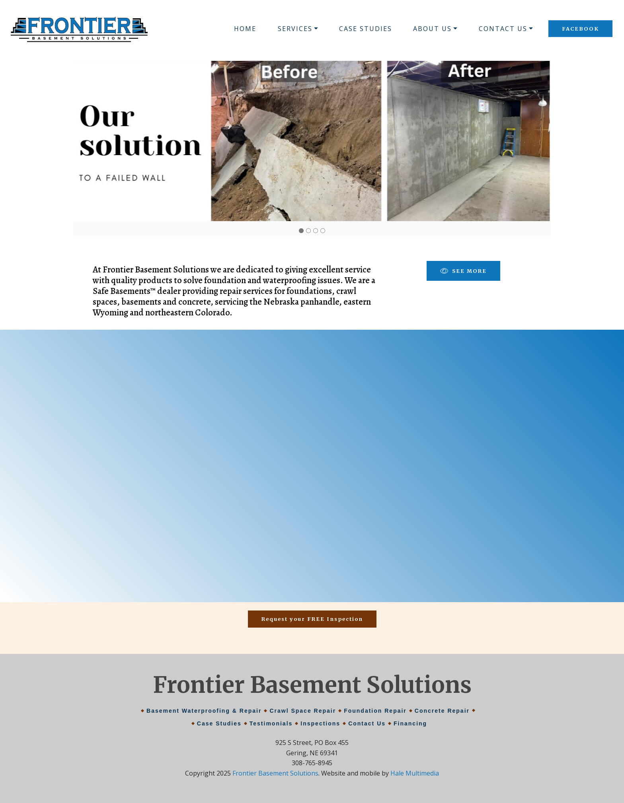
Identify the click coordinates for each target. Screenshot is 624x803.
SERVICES (295, 28)
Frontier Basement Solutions (275, 773)
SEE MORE (463, 271)
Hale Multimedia (414, 773)
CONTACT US (503, 28)
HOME (245, 28)
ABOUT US (432, 28)
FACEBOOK (580, 28)
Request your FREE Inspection (312, 619)
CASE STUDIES (365, 28)
